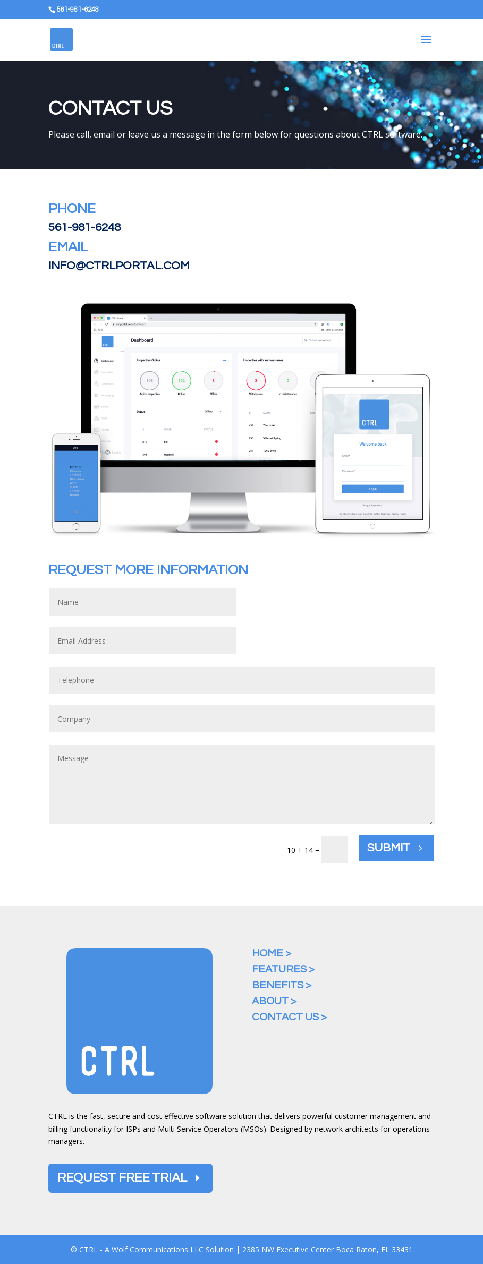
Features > (283, 969)
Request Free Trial (122, 1177)
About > (274, 1001)
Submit (388, 848)
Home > (271, 953)
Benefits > (281, 985)
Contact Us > (289, 1017)
